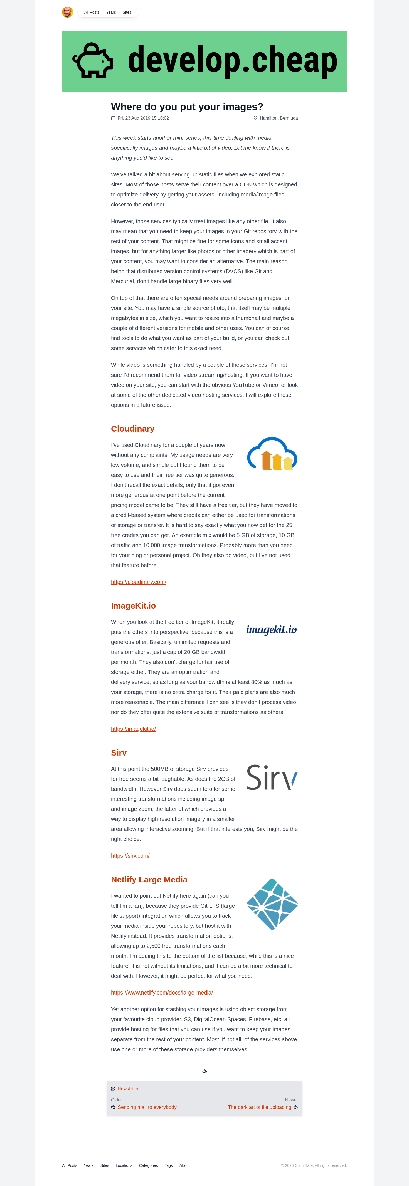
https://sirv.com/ (130, 856)
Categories (148, 1165)
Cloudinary (133, 428)
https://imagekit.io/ (133, 729)
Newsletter (128, 1088)
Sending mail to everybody (147, 1107)
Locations (124, 1165)
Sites (127, 12)
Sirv (119, 752)
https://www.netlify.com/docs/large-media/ (162, 993)
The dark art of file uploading (259, 1107)
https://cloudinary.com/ (138, 582)
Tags (169, 1165)
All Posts (91, 12)
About (184, 1165)
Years (111, 12)
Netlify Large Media (149, 879)
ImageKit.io (133, 605)
